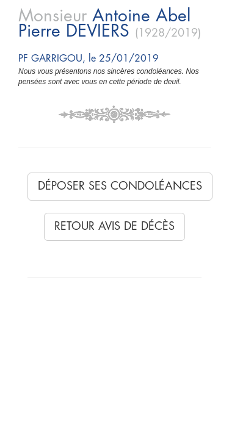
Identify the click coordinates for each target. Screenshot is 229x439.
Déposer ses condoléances (120, 185)
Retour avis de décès (114, 226)
